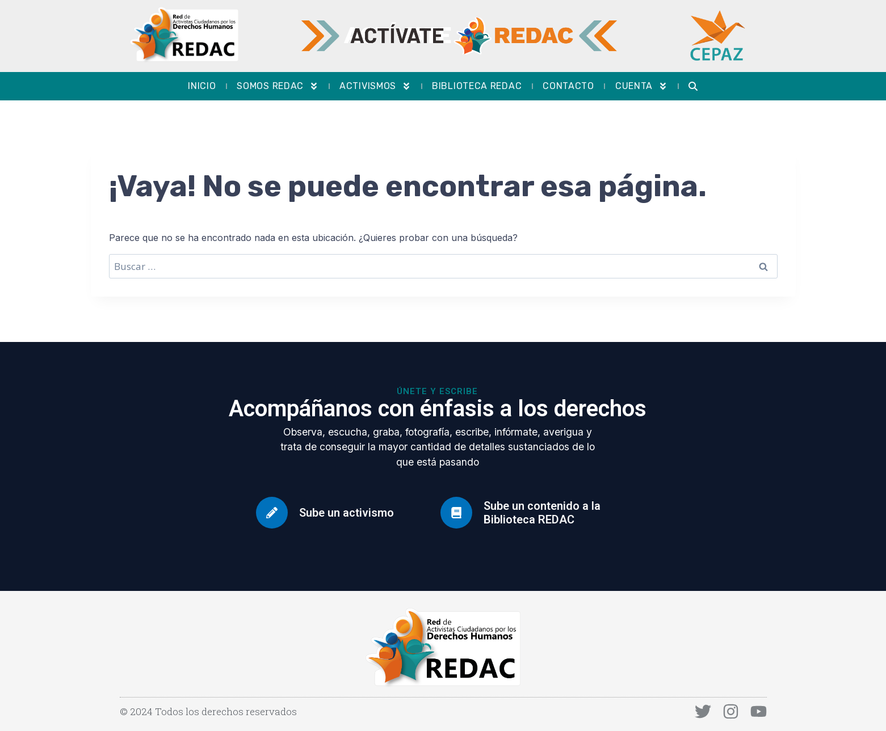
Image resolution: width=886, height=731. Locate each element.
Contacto (568, 86)
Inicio (202, 86)
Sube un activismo (346, 512)
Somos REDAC (277, 86)
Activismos (375, 86)
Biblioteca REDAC (477, 86)
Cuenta (641, 86)
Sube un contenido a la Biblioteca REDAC (542, 512)
